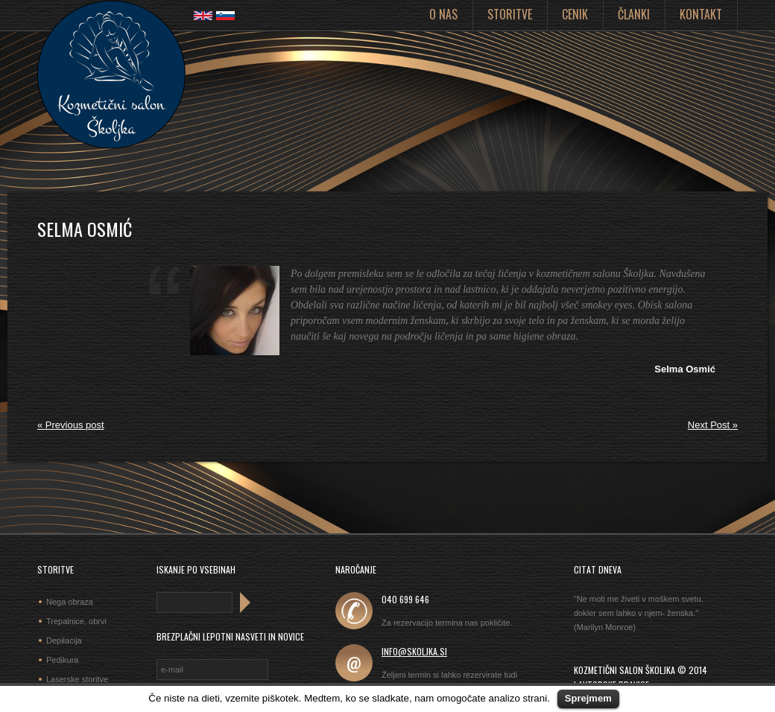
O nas (443, 14)
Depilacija (64, 640)
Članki (634, 14)
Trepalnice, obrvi (76, 621)
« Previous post (70, 424)
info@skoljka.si (414, 651)
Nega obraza (69, 601)
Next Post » (713, 424)
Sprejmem (588, 698)
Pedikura (62, 659)
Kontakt (701, 14)
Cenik (575, 14)
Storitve (509, 14)
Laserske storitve (77, 679)
